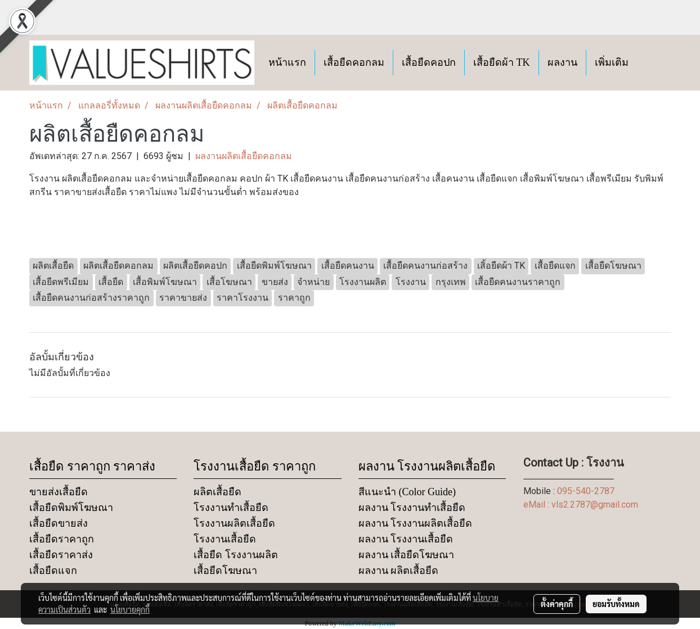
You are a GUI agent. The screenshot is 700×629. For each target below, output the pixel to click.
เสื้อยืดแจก (53, 570)
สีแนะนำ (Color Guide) (407, 491)
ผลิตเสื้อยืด (217, 491)
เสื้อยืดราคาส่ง (61, 554)
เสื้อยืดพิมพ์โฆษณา (71, 507)
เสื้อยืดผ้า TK (501, 62)
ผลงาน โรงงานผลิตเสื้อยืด (415, 523)
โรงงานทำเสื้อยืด (231, 507)
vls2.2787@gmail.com (594, 504)
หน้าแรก (287, 62)
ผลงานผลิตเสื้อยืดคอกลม (243, 156)
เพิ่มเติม (612, 62)
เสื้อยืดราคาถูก (61, 539)
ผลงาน (562, 62)
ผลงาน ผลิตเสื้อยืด (398, 570)
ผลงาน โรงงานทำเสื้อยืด (412, 507)
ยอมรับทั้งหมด (616, 604)
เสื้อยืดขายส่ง (58, 523)
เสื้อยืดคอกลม (354, 62)
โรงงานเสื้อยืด (225, 539)
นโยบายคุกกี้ (130, 609)
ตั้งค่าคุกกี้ (557, 604)
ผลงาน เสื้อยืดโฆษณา (406, 554)
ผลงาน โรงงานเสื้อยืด (406, 539)
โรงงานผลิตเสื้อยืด (234, 523)
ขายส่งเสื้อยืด (58, 491)
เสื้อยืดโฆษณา (225, 570)
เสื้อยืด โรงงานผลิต (236, 554)
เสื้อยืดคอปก (429, 62)
